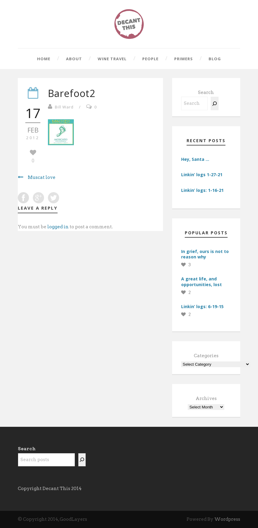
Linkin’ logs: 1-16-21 (202, 190)
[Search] (215, 103)
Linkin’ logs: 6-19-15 (202, 306)
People (150, 58)
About (74, 58)
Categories (206, 355)
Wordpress (227, 519)
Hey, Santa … (195, 159)
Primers (183, 58)
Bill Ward (64, 107)
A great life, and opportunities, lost (201, 281)
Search (206, 92)
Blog (215, 58)
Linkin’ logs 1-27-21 (201, 174)
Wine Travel (112, 58)
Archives (206, 398)
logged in (58, 227)
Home (43, 58)
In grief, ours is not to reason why (205, 254)
